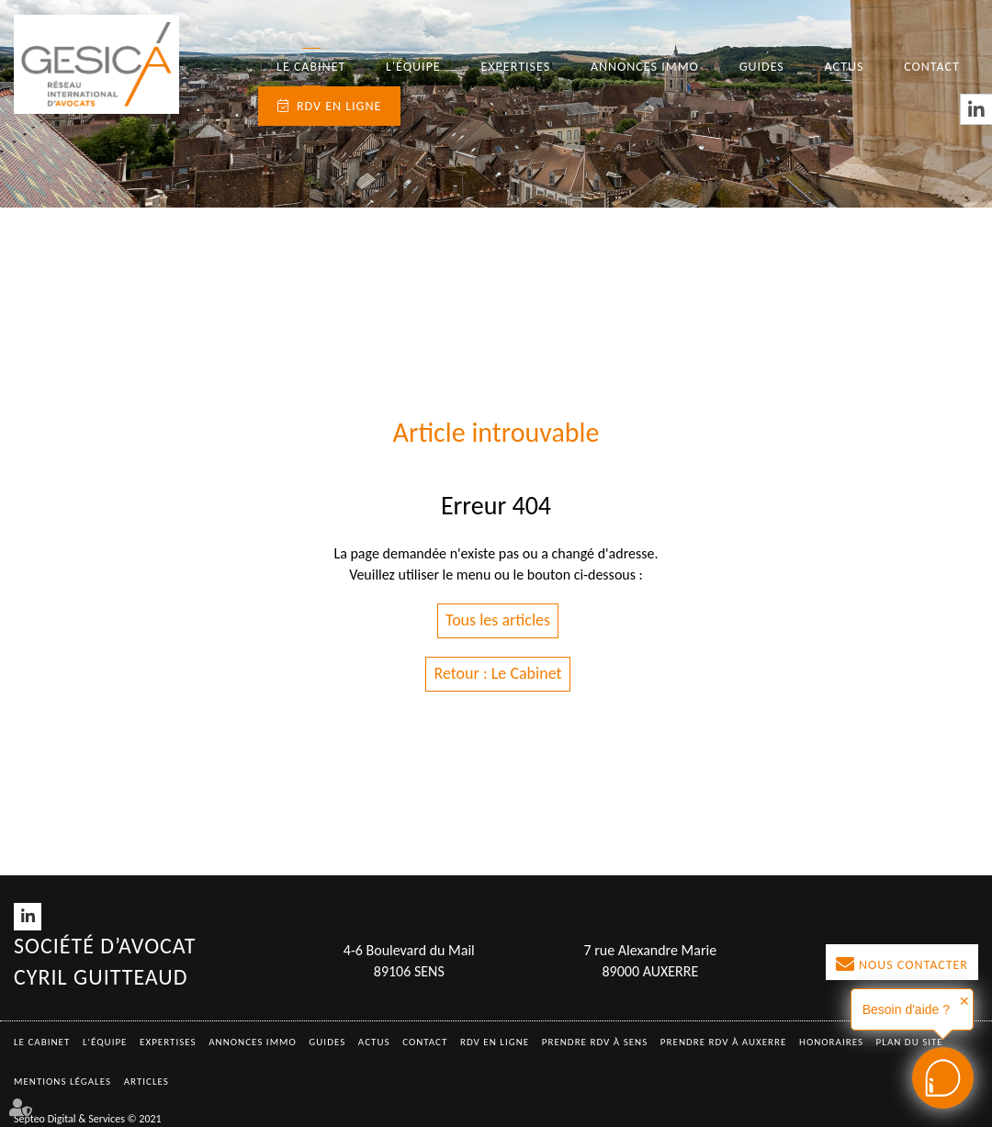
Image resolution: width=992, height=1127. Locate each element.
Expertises (516, 66)
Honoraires (831, 1042)
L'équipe (413, 66)
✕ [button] (964, 1001)
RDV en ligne (339, 106)
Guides (761, 66)
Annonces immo (645, 66)
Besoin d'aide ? (906, 1009)
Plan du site (909, 1042)
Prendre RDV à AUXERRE (723, 1042)
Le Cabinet (310, 66)
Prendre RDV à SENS (595, 1042)
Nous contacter (913, 965)
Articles (146, 1082)
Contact (932, 66)
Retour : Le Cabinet (497, 673)
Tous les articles (497, 620)
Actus (844, 66)
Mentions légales (62, 1082)
